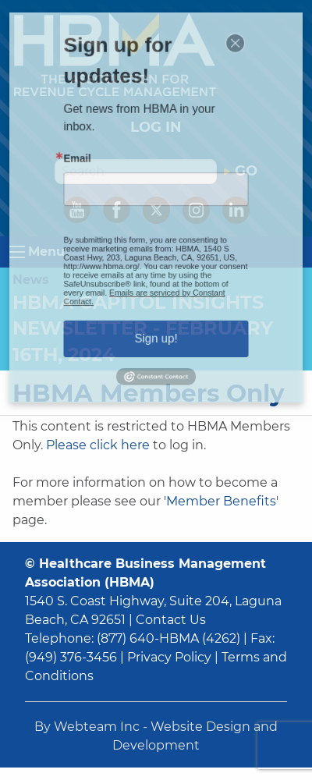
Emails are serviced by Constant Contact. (146, 280)
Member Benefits (221, 501)
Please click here (98, 445)
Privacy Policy (169, 657)
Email (91, 167)
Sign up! (156, 314)
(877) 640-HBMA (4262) (168, 638)
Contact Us (171, 619)
